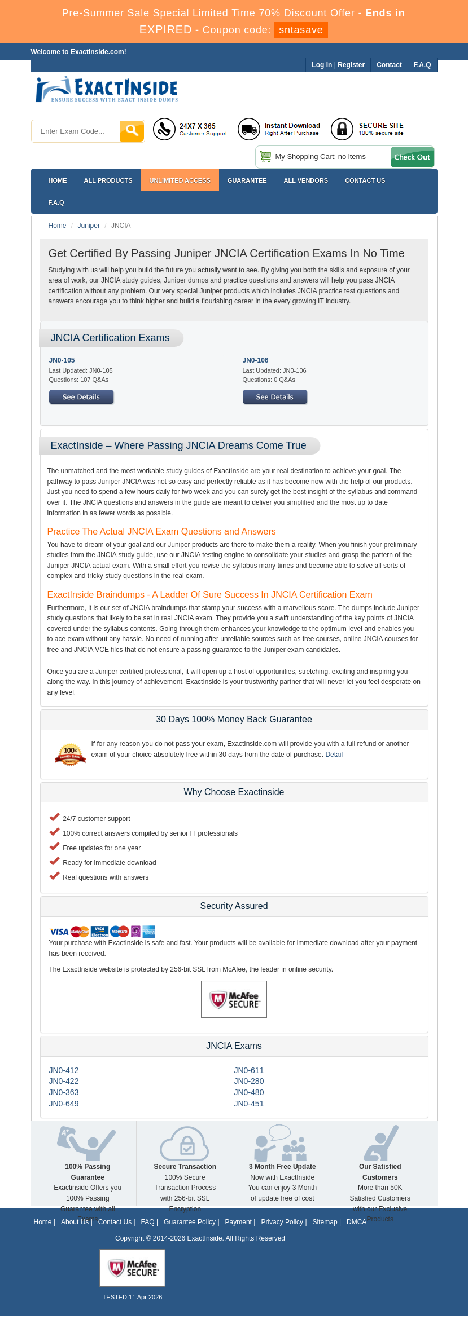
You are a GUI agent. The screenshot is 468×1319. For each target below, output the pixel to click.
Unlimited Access (179, 180)
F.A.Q (56, 202)
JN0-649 (64, 1103)
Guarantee (247, 180)
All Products (108, 180)
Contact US (365, 180)
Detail (334, 754)
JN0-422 (64, 1081)
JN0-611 (249, 1070)
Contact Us (115, 1222)
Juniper (89, 226)
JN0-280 (249, 1081)
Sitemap (325, 1222)
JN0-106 (256, 360)
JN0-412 (64, 1070)
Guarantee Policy (190, 1222)
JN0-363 (64, 1092)
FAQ (148, 1222)
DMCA (356, 1222)
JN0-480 (249, 1092)
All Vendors (306, 180)
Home (58, 180)
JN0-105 (62, 360)
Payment (238, 1222)
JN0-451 (249, 1103)
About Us (75, 1222)
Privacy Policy (282, 1222)
